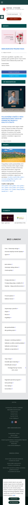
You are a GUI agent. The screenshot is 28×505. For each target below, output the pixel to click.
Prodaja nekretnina (9, 280)
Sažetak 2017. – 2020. (7, 191)
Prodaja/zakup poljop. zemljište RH (14, 283)
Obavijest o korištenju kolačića (12, 340)
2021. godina (4, 187)
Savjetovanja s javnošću (11, 308)
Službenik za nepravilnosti (11, 349)
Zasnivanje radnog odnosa (11, 267)
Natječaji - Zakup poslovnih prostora (14, 286)
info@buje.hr (16, 418)
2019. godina (20, 187)
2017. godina (12, 189)
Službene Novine (9, 298)
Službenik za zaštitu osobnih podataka (14, 343)
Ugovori (7, 254)
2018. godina (4, 189)
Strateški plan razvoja (10, 364)
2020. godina (12, 187)
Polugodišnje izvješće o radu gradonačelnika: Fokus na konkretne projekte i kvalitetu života (12, 119)
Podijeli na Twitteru (14, 76)
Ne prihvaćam (14, 502)
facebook (12, 422)
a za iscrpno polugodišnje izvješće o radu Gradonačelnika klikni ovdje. (12, 179)
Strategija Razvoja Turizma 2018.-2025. (15, 369)
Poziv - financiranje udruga (11, 248)
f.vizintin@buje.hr (16, 437)
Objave (6, 311)
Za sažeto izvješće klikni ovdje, (15, 177)
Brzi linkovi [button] (14, 19)
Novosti (7, 314)
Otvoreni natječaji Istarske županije (14, 251)
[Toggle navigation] (2, 2)
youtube (16, 422)
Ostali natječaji (8, 270)
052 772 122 (14, 414)
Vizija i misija (8, 358)
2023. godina (12, 185)
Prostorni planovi (9, 295)
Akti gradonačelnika (9, 327)
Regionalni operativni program (12, 379)
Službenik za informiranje (11, 346)
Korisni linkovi (8, 388)
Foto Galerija (8, 385)
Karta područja (8, 382)
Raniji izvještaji (20, 189)
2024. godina (4, 185)
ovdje (14, 495)
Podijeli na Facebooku (14, 72)
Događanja (7, 317)
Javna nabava (8, 264)
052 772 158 (15, 416)
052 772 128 (14, 412)
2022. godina (20, 185)
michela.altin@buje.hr (16, 445)
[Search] (12, 14)
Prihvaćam (14, 499)
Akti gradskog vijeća (10, 330)
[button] (2, 17)
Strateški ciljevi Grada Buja (11, 361)
